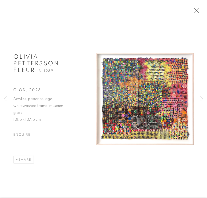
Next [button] (201, 99)
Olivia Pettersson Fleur (36, 64)
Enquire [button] (21, 135)
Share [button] (24, 160)
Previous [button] (5, 99)
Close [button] (195, 12)
